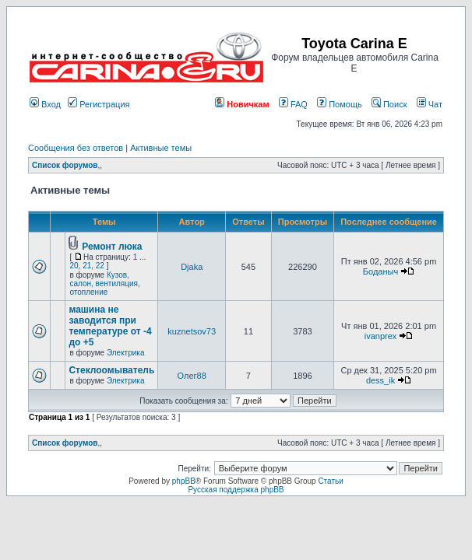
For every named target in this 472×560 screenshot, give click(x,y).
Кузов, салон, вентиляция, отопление (104, 283)
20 (73, 265)
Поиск (389, 104)
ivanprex (381, 336)
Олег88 (192, 375)
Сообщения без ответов (75, 147)
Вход (45, 104)
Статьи (330, 481)
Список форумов (65, 165)
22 (100, 265)
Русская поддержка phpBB (236, 489)
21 (87, 265)
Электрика (126, 352)
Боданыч (380, 271)
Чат (429, 104)
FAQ (293, 104)
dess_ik (380, 380)
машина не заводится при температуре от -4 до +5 (110, 326)
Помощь (339, 104)
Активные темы (161, 147)
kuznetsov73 (191, 331)
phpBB (183, 481)
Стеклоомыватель (111, 370)
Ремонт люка (112, 246)
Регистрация (98, 104)
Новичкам (242, 104)
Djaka (192, 266)
